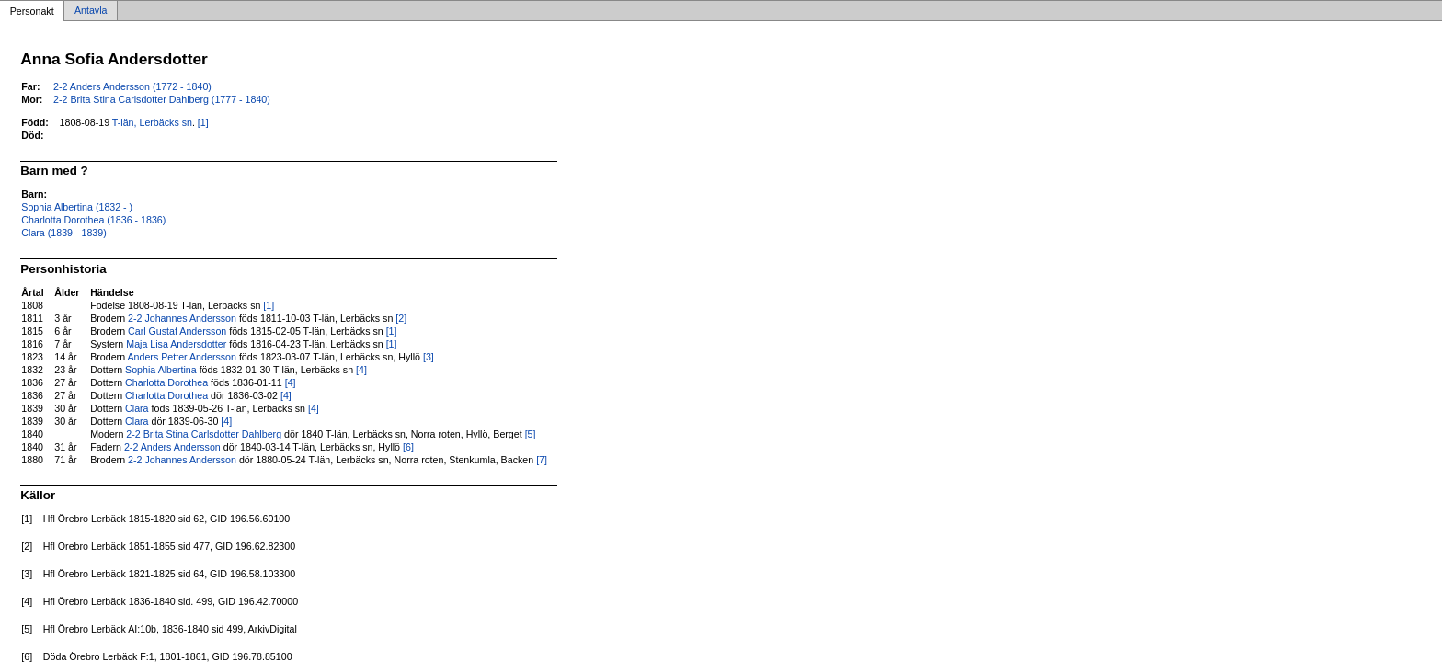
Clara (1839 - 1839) (63, 232)
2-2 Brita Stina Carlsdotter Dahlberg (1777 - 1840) (161, 99)
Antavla (91, 11)
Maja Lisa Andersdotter (176, 343)
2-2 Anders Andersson (172, 446)
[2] (400, 318)
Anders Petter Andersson (181, 356)
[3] (428, 356)
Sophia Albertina (161, 369)
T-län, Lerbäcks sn (152, 122)
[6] (408, 446)
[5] (530, 433)
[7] (541, 459)
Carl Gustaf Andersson (177, 331)
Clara (136, 408)
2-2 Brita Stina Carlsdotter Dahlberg (203, 433)
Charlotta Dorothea (166, 382)
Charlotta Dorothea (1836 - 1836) (93, 219)
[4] (361, 369)
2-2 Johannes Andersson (182, 318)
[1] (203, 122)
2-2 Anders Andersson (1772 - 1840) (132, 86)
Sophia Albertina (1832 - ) (76, 206)
